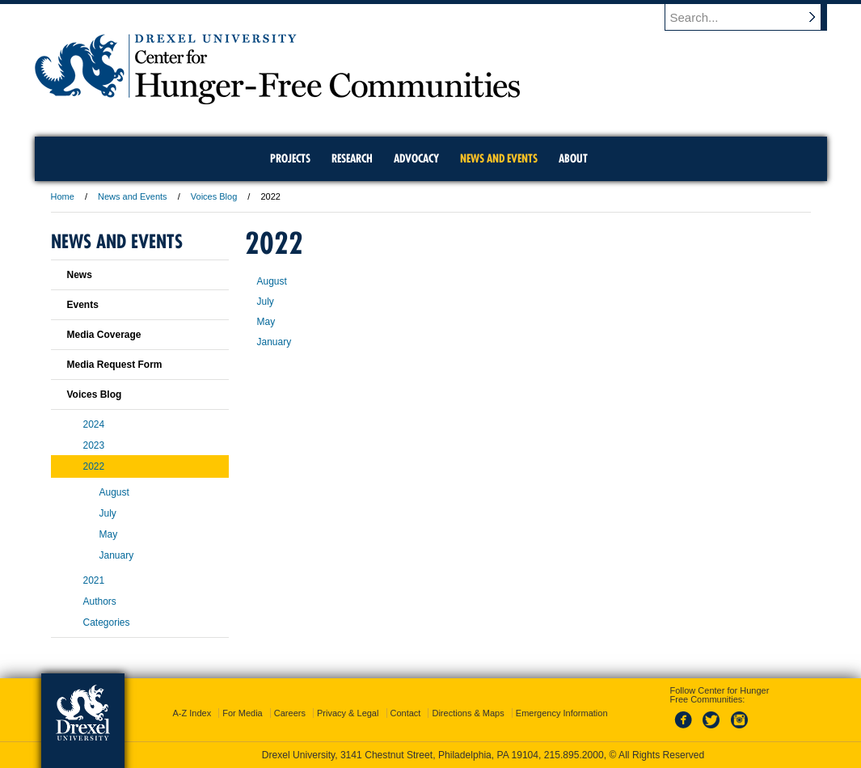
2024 (94, 424)
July (265, 301)
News (79, 275)
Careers (290, 713)
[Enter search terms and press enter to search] (753, 17)
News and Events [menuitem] (499, 158)
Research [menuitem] (352, 158)
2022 (94, 466)
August (272, 281)
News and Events (132, 196)
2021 (94, 580)
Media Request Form (114, 364)
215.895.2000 (574, 755)
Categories (106, 622)
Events (83, 304)
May (266, 321)
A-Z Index (191, 713)
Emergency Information (562, 713)
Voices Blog (214, 196)
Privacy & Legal (347, 713)
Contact (405, 713)
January (274, 342)
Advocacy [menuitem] (416, 158)
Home (62, 196)
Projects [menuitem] (290, 158)
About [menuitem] (573, 158)
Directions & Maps (468, 713)
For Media (242, 713)
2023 (94, 445)
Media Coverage (104, 334)
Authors (99, 601)
